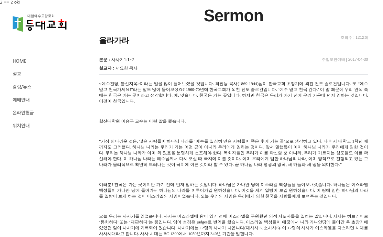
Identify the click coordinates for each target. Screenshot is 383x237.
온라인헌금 (23, 113)
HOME (20, 61)
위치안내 (21, 126)
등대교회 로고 (42, 23)
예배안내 (21, 100)
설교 (17, 74)
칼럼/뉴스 (22, 87)
